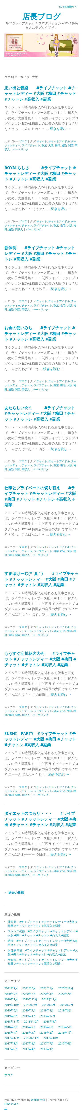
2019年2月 (11, 1016)
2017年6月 (65, 1043)
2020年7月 (29, 993)
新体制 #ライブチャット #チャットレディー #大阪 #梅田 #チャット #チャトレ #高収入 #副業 (40, 253)
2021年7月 (11, 988)
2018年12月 (47, 1016)
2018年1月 (65, 1032)
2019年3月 (65, 1010)
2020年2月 (65, 993)
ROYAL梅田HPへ (68, 6)
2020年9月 (11, 993)
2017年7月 (47, 1043)
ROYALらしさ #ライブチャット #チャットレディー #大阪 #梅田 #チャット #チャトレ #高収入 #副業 (40, 173)
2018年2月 (47, 1032)
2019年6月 (11, 1010)
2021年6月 (29, 988)
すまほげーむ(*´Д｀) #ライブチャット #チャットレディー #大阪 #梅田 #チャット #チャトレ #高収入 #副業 (41, 579)
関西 (70, 145)
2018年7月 (29, 1027)
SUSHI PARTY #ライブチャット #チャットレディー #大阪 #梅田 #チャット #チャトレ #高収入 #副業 (40, 739)
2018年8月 (11, 1027)
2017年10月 (50, 1038)
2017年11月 (31, 1038)
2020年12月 (65, 988)
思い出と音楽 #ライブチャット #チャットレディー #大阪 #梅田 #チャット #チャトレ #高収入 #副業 (40, 94)
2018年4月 (11, 1032)
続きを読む (60, 129)
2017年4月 (29, 1049)
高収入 (19, 229)
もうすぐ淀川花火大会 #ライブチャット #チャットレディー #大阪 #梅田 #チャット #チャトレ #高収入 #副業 (40, 659)
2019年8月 (48, 1005)
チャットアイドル (59, 141)
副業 (44, 145)
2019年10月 (11, 1005)
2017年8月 (29, 1043)
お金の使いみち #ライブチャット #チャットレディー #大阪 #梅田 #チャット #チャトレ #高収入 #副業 (40, 333)
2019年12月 (29, 999)
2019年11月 (49, 999)
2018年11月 (11, 1021)
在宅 (63, 225)
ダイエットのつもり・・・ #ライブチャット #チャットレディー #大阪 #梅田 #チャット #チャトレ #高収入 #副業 (40, 819)
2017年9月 (11, 1043)
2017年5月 (11, 1049)
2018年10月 (31, 1021)
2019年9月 (30, 1005)
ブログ (23, 141)
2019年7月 (66, 1005)
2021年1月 (47, 988)
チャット (42, 141)
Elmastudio (11, 1104)
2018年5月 (65, 1027)
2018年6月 (47, 1027)
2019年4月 (47, 1010)
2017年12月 (11, 1038)
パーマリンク (21, 149)
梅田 (57, 145)
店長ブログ (41, 16)
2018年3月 (29, 1032)
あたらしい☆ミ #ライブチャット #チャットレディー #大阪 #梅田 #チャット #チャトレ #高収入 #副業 (39, 413)
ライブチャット (31, 145)
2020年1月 (11, 999)
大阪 (51, 145)
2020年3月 (47, 993)
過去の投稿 (14, 892)
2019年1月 (29, 1016)
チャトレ (27, 225)
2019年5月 (29, 1010)
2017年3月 (47, 1049)
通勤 (64, 145)
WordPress (38, 1099)
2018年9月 (50, 1021)
